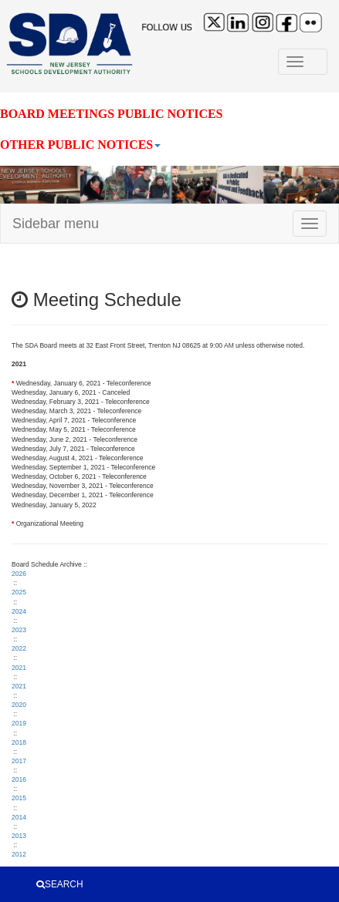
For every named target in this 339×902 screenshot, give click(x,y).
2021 (19, 667)
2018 (19, 742)
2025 (19, 592)
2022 (19, 648)
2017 (19, 761)
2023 (19, 630)
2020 (19, 704)
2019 (19, 723)
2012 (19, 854)
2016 (19, 779)
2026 (19, 573)
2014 (19, 817)
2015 (19, 798)
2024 (19, 611)
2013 (19, 836)
